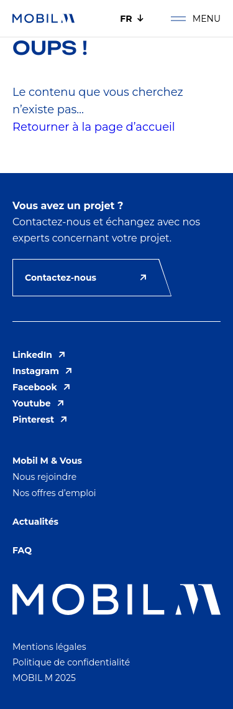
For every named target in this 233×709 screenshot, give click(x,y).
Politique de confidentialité (71, 662)
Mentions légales (49, 646)
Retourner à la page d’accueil (93, 127)
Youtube (38, 403)
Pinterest (39, 419)
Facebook (41, 387)
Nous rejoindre (44, 476)
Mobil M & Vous (47, 460)
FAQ (22, 550)
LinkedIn (38, 354)
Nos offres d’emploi (54, 493)
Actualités (35, 521)
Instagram (42, 371)
